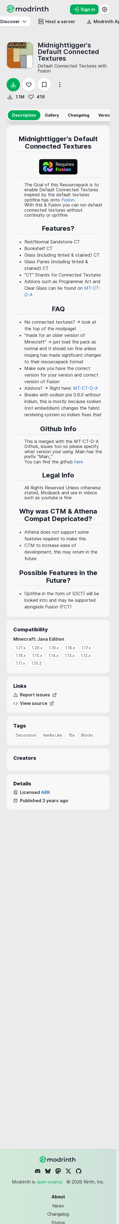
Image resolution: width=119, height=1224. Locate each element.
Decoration (26, 735)
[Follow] (28, 84)
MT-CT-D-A (85, 388)
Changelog (58, 1214)
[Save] (44, 84)
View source (33, 703)
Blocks (87, 735)
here (78, 462)
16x (71, 735)
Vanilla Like (52, 735)
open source (49, 1182)
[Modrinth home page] (28, 11)
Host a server (56, 21)
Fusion (67, 200)
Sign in (84, 9)
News (58, 1205)
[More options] (59, 84)
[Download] (13, 84)
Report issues (35, 694)
